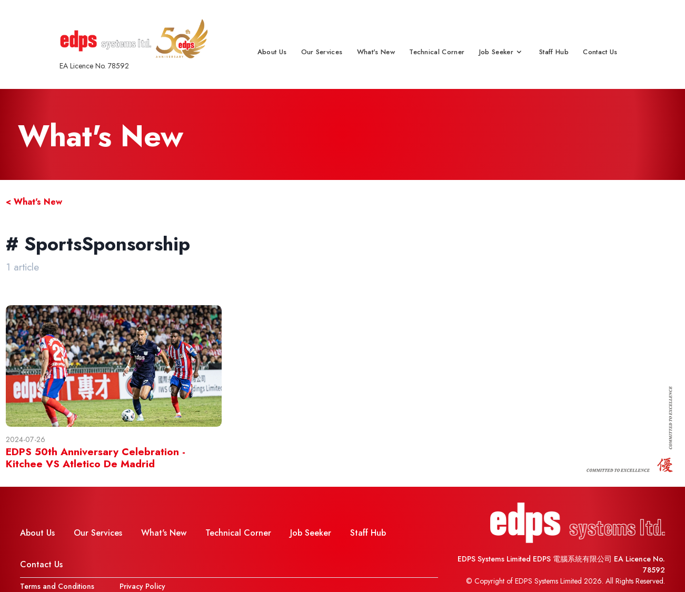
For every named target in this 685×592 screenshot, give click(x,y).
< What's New (34, 202)
